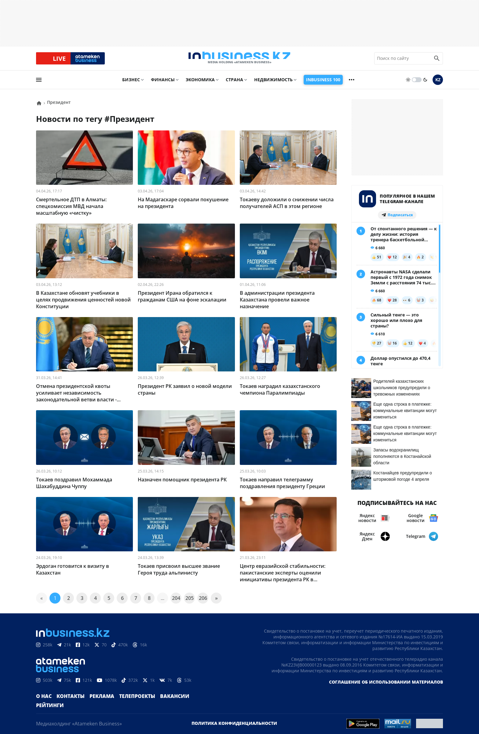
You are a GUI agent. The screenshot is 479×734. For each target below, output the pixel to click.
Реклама (95, 701)
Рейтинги (190, 701)
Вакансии (160, 701)
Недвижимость (273, 84)
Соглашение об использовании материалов (386, 687)
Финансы (163, 84)
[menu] (38, 84)
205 (189, 603)
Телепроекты (127, 701)
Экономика (200, 84)
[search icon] (437, 61)
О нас (43, 701)
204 (176, 603)
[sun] (408, 84)
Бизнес (131, 84)
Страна (234, 84)
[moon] (425, 84)
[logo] (239, 61)
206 (203, 603)
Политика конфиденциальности (234, 719)
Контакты (67, 701)
